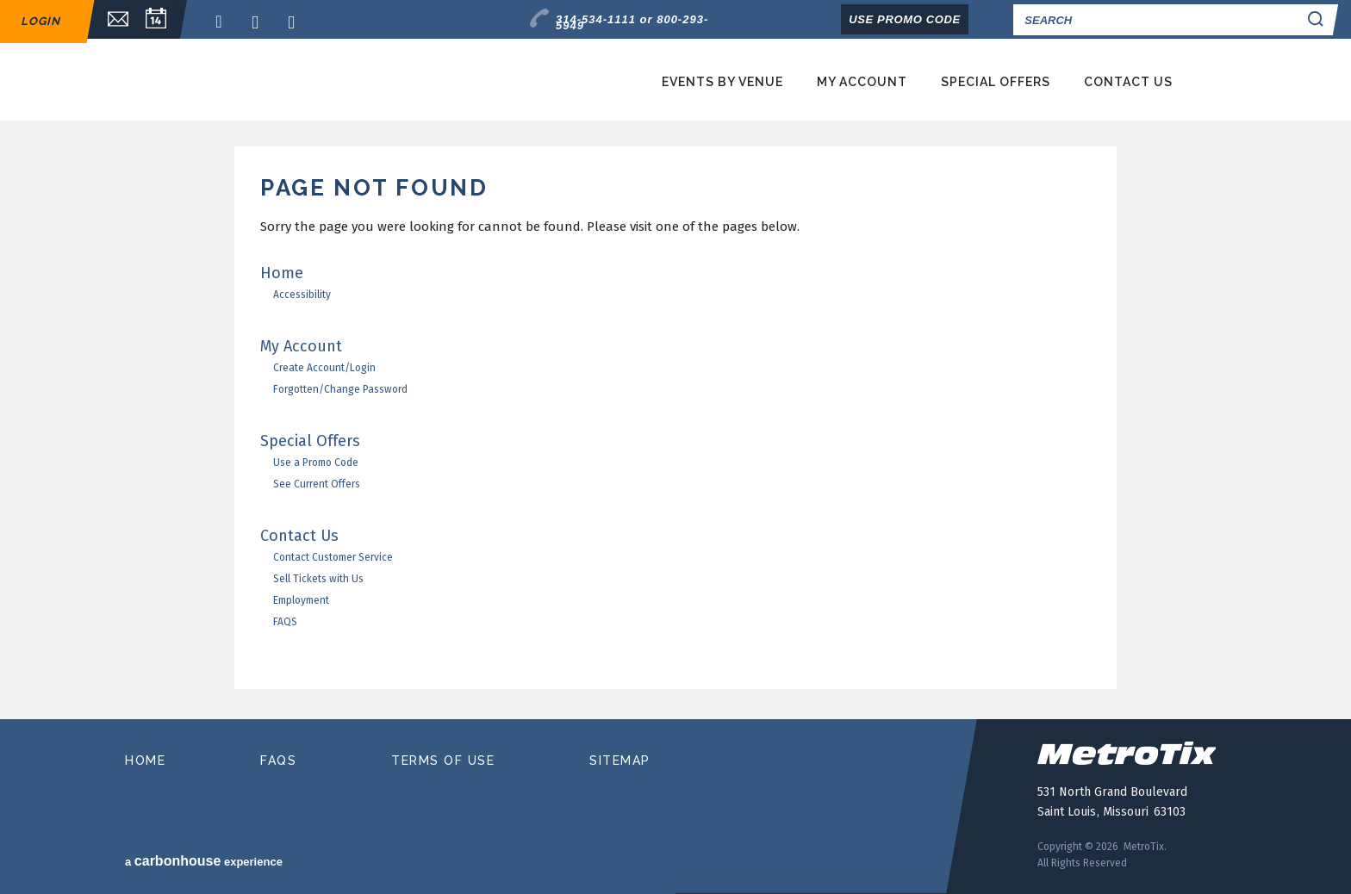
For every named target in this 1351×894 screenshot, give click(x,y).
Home (281, 273)
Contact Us (1128, 82)
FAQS (285, 622)
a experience (204, 861)
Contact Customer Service (333, 557)
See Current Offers (316, 484)
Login (40, 21)
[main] (675, 432)
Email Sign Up (109, 19)
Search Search (1318, 19)
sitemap (620, 760)
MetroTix (299, 80)
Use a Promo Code (315, 462)
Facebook (224, 22)
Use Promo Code (905, 19)
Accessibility (302, 295)
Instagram (296, 22)
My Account (862, 82)
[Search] (1154, 20)
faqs (278, 760)
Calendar (156, 19)
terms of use (443, 760)
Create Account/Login (324, 368)
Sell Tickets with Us (318, 579)
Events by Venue (722, 82)
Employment (301, 600)
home (145, 760)
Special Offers (995, 82)
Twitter (260, 22)
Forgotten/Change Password (340, 389)
